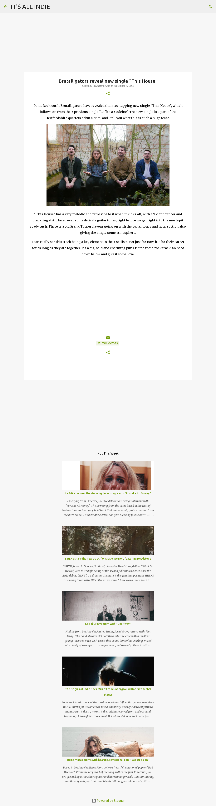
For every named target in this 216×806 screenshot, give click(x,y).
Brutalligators (107, 343)
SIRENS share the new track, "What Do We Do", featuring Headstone (108, 558)
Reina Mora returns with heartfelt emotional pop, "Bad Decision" (108, 759)
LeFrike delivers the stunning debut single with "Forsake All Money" (108, 493)
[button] (108, 93)
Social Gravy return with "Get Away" (108, 623)
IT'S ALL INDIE (30, 6)
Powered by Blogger (108, 800)
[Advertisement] (108, 413)
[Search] (210, 6)
